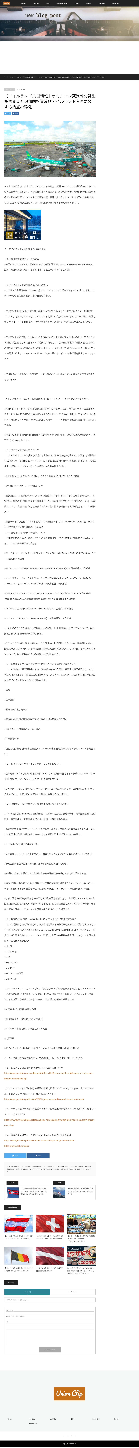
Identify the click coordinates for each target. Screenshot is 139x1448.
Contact (116, 1420)
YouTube (36, 3)
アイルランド (10, 89)
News (76, 3)
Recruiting (115, 3)
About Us (23, 3)
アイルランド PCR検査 (62, 1166)
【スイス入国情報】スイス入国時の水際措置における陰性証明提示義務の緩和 (49, 1238)
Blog (47, 3)
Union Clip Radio (62, 3)
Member (88, 3)
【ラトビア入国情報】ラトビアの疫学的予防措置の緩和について (49, 1271)
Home (9, 1420)
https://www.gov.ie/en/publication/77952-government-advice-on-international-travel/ (44, 1099)
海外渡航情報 (37, 1166)
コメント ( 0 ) (27, 1293)
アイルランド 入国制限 (76, 1166)
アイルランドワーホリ (73, 1169)
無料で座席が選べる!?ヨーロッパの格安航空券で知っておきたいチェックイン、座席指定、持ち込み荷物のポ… (81, 1272)
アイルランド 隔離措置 (59, 1169)
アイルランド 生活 (32, 1169)
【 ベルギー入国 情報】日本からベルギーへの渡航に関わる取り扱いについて (18, 1271)
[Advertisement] (69, 57)
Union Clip (73, 1445)
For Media (102, 3)
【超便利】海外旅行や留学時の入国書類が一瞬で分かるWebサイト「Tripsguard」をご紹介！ (81, 1240)
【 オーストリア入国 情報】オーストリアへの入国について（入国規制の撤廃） (18, 1238)
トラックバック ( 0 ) (72, 1293)
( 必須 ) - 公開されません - (15, 1317)
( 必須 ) (9, 1311)
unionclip (16, 1166)
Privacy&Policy (32, 1424)
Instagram (67, 1436)
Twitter (63, 1436)
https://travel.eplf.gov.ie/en (17, 1146)
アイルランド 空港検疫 (45, 1169)
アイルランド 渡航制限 (19, 1169)
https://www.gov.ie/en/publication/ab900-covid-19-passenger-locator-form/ (39, 1140)
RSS (75, 1436)
